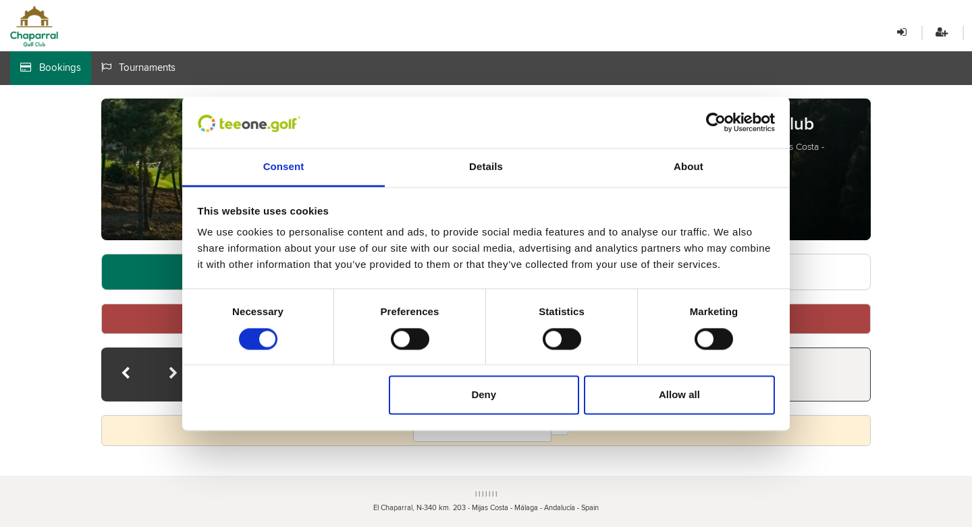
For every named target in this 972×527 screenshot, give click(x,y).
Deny (483, 395)
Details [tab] (486, 167)
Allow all (679, 395)
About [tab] (688, 167)
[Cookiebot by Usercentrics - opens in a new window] (716, 122)
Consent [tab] (283, 167)
